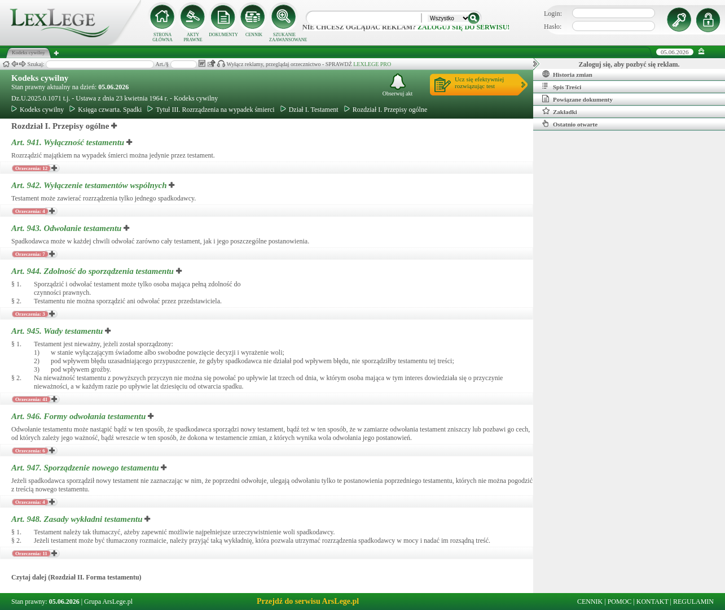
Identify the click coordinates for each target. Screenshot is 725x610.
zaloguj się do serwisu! (463, 27)
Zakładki (559, 111)
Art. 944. (93, 271)
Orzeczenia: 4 (30, 211)
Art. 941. (68, 142)
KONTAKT (652, 601)
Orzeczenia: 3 (30, 314)
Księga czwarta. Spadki (105, 110)
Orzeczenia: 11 (31, 553)
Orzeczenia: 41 (31, 399)
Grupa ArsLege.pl (108, 601)
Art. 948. (77, 519)
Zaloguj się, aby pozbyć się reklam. (629, 64)
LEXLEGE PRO (372, 64)
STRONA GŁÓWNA (162, 37)
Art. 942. (90, 185)
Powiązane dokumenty (577, 99)
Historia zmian (567, 74)
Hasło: (552, 26)
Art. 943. (67, 228)
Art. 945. (58, 331)
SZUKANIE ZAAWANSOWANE (284, 37)
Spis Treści (561, 86)
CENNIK (253, 34)
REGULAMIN (693, 601)
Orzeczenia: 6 (30, 451)
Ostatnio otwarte (569, 124)
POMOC (620, 601)
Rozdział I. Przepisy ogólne (386, 110)
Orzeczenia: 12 (31, 168)
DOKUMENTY (223, 34)
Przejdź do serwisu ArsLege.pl (308, 601)
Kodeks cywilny (39, 77)
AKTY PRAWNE (192, 37)
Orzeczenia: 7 (30, 254)
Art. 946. (79, 416)
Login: (553, 14)
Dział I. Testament (309, 110)
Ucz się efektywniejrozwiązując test (479, 82)
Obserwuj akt (398, 85)
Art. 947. (86, 467)
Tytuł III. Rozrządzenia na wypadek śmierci (210, 110)
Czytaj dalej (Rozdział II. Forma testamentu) (76, 577)
